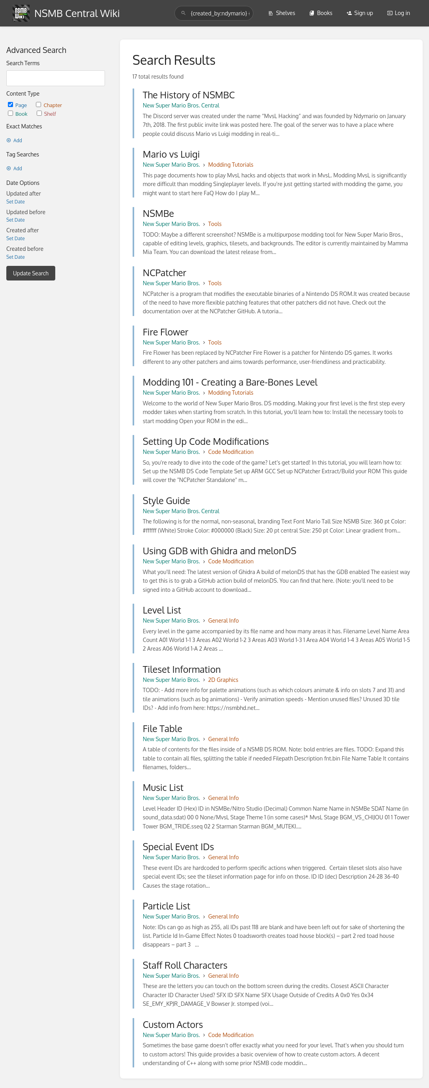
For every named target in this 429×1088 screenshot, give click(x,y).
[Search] (183, 13)
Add (14, 140)
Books (320, 12)
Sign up (360, 12)
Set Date (15, 202)
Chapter (49, 105)
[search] (213, 13)
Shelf (46, 113)
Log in (398, 12)
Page (18, 105)
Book (18, 113)
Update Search (31, 273)
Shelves (281, 12)
